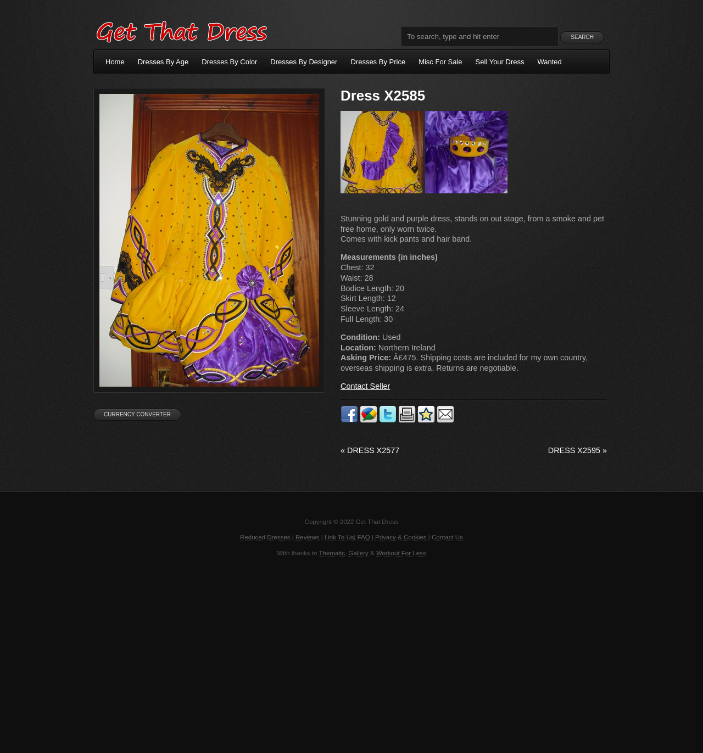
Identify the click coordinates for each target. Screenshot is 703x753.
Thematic (332, 553)
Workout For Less (401, 553)
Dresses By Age (163, 62)
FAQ (364, 537)
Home (115, 62)
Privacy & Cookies (400, 537)
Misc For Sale (440, 62)
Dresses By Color (229, 62)
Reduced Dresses (265, 537)
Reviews (307, 537)
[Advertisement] (351, 654)
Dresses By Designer (303, 62)
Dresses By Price (377, 62)
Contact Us (447, 537)
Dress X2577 (370, 450)
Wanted (550, 62)
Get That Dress (181, 30)
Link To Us (339, 537)
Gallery (358, 553)
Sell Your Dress (500, 62)
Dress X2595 (577, 450)
